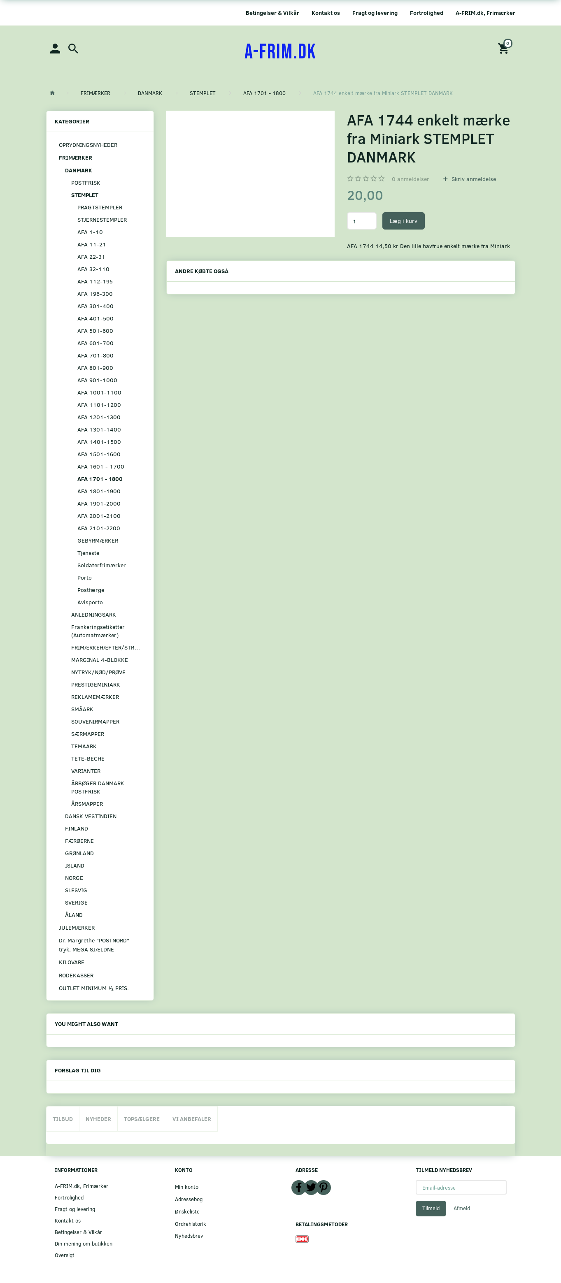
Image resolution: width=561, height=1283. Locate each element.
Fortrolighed (426, 12)
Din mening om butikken (83, 1243)
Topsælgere (142, 1119)
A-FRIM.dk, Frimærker (485, 12)
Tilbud (63, 1119)
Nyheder (98, 1119)
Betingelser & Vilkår (272, 12)
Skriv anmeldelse (473, 179)
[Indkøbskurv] (504, 48)
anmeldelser (410, 179)
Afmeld (462, 1208)
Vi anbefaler (191, 1119)
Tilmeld (431, 1208)
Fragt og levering (375, 12)
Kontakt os (326, 12)
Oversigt (64, 1254)
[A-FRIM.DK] (280, 52)
